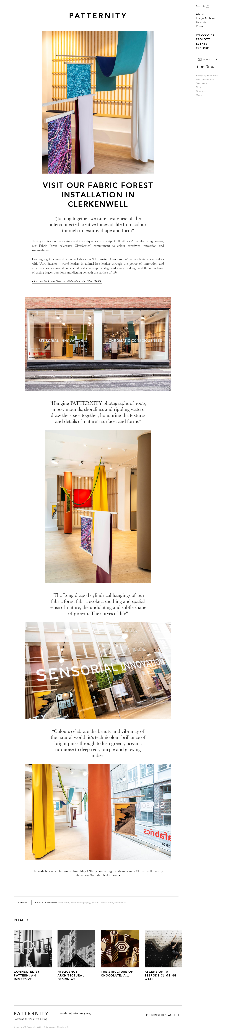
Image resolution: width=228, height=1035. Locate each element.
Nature (95, 902)
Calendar (202, 22)
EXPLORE (202, 48)
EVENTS (201, 43)
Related (21, 920)
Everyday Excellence (207, 75)
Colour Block (106, 902)
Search (200, 6)
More (200, 95)
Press (199, 26)
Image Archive (205, 18)
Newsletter (210, 59)
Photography (83, 902)
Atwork (64, 1027)
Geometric (202, 83)
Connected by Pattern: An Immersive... (27, 975)
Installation (63, 902)
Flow (198, 87)
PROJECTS (203, 39)
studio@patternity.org (75, 1013)
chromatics (120, 902)
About (200, 14)
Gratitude (201, 91)
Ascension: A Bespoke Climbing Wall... (161, 975)
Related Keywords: (46, 902)
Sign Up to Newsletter (165, 1015)
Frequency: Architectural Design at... (71, 975)
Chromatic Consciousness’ (110, 259)
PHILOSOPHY (205, 34)
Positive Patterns (205, 79)
